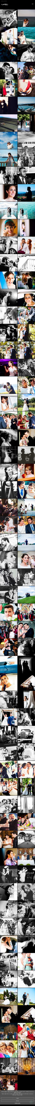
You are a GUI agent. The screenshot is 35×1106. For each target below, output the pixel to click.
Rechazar (17, 1100)
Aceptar (17, 1098)
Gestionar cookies (17, 1103)
